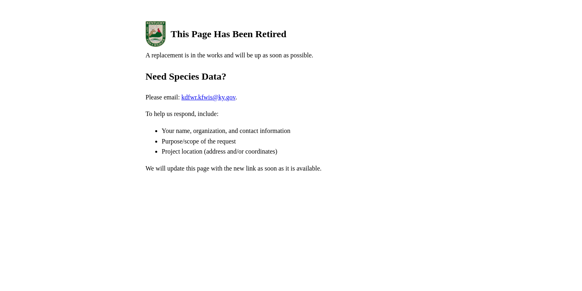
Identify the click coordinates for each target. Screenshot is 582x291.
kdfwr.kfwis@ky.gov (208, 97)
